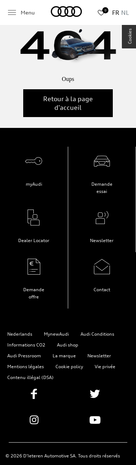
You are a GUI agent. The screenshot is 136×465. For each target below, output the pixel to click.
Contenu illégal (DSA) (30, 377)
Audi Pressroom (24, 355)
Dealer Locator (33, 240)
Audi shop (67, 345)
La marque (64, 355)
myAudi (34, 184)
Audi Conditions (97, 334)
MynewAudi (56, 334)
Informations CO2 (26, 345)
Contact (102, 289)
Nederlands (19, 334)
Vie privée (105, 366)
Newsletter (102, 240)
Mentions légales (25, 366)
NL (125, 12)
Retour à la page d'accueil (68, 103)
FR (115, 12)
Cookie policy (69, 366)
